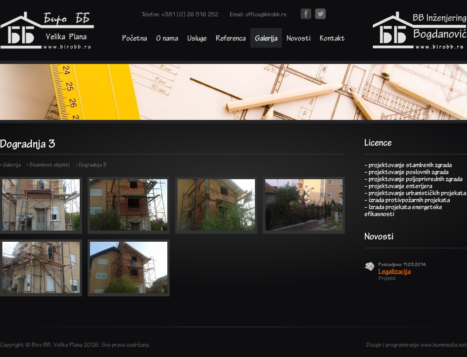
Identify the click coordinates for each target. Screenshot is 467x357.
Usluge (196, 38)
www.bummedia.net (443, 344)
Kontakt (332, 38)
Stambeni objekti (49, 164)
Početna (134, 38)
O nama (167, 38)
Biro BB (41, 344)
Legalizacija (394, 271)
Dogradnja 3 (92, 164)
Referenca (231, 38)
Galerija (266, 38)
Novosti (298, 38)
